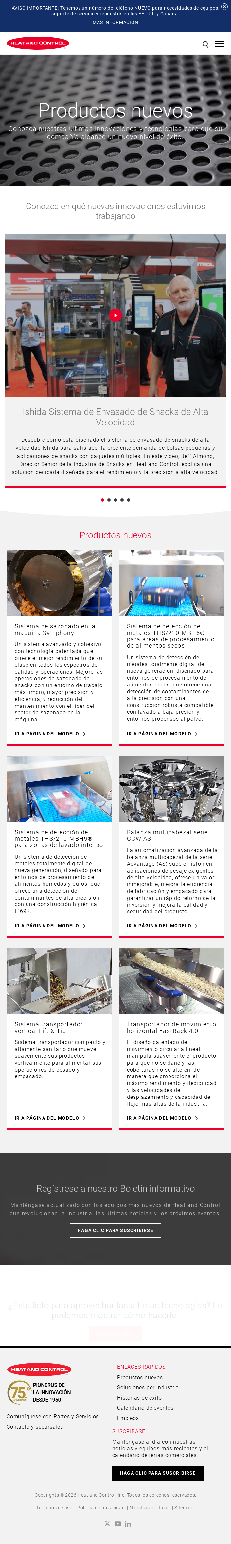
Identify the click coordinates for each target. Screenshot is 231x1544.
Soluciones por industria (148, 1387)
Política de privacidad (101, 1507)
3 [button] (115, 500)
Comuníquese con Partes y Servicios (53, 1416)
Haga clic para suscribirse (115, 1230)
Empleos (128, 1417)
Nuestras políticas (150, 1507)
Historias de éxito (139, 1397)
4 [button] (122, 500)
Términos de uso (54, 1507)
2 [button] (109, 500)
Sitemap (183, 1507)
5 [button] (128, 500)
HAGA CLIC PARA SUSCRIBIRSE (158, 1473)
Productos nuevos (140, 1377)
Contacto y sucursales (35, 1426)
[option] (115, 361)
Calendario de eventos (145, 1407)
